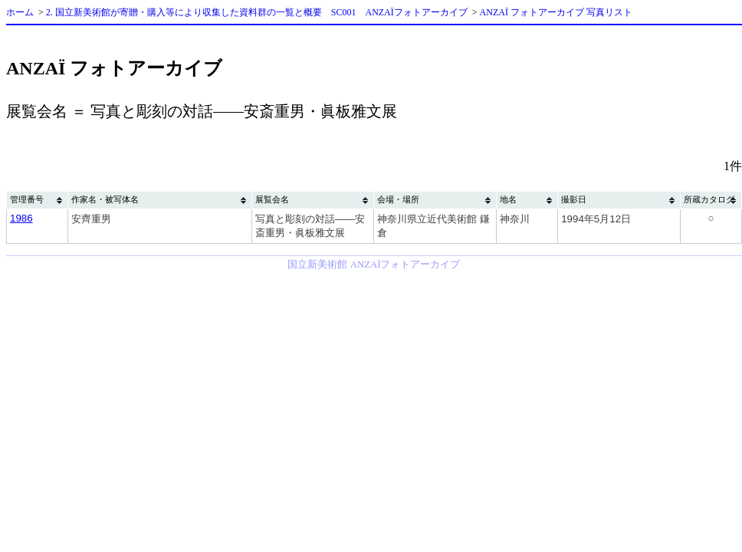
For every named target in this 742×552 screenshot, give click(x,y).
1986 (21, 218)
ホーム (20, 12)
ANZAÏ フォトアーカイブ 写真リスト (556, 12)
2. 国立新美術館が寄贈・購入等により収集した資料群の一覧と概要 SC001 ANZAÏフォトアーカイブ (257, 12)
